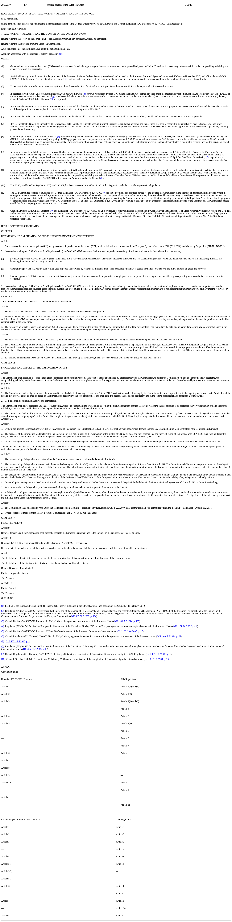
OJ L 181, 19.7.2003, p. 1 (159, 654)
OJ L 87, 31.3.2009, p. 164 (83, 616)
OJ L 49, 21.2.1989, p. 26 (157, 659)
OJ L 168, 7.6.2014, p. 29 (169, 636)
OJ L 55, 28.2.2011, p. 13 (35, 649)
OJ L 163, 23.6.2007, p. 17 (130, 631)
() (60, 54)
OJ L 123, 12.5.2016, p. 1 (18, 641)
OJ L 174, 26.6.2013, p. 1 (185, 626)
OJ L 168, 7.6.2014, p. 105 (126, 621)
